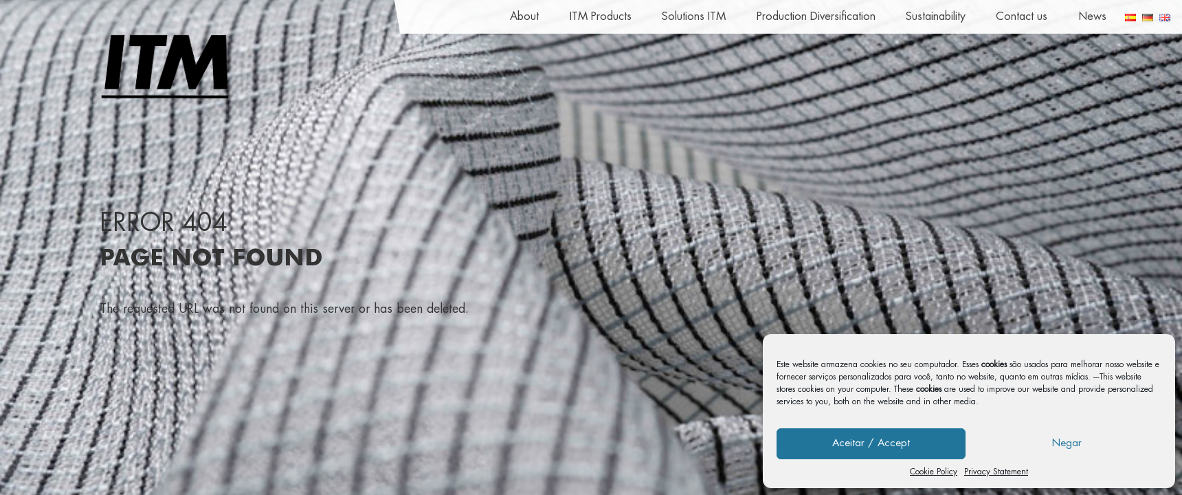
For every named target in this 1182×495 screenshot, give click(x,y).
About (524, 16)
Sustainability (936, 16)
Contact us (1022, 16)
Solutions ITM (694, 16)
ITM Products (601, 16)
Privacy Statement (996, 472)
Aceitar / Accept (871, 443)
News (1092, 16)
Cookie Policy (933, 472)
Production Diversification (816, 16)
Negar (1067, 443)
